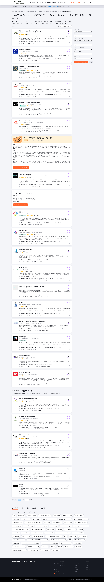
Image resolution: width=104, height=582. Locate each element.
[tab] (15, 508)
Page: (23, 499)
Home (13, 11)
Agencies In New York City (31, 11)
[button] (83, 2)
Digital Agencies (19, 11)
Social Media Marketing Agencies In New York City (50, 11)
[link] (50, 2)
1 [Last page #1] (31, 499)
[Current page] (27, 500)
